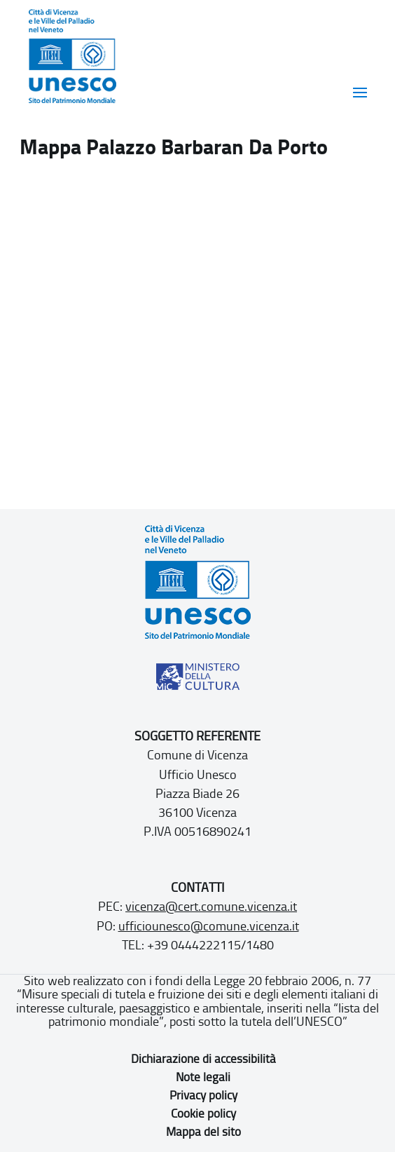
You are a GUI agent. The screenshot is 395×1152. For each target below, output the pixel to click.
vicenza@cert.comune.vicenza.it (211, 906)
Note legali (203, 1077)
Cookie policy (203, 1113)
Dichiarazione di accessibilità (203, 1059)
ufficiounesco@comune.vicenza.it (208, 926)
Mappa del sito (203, 1132)
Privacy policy (203, 1095)
